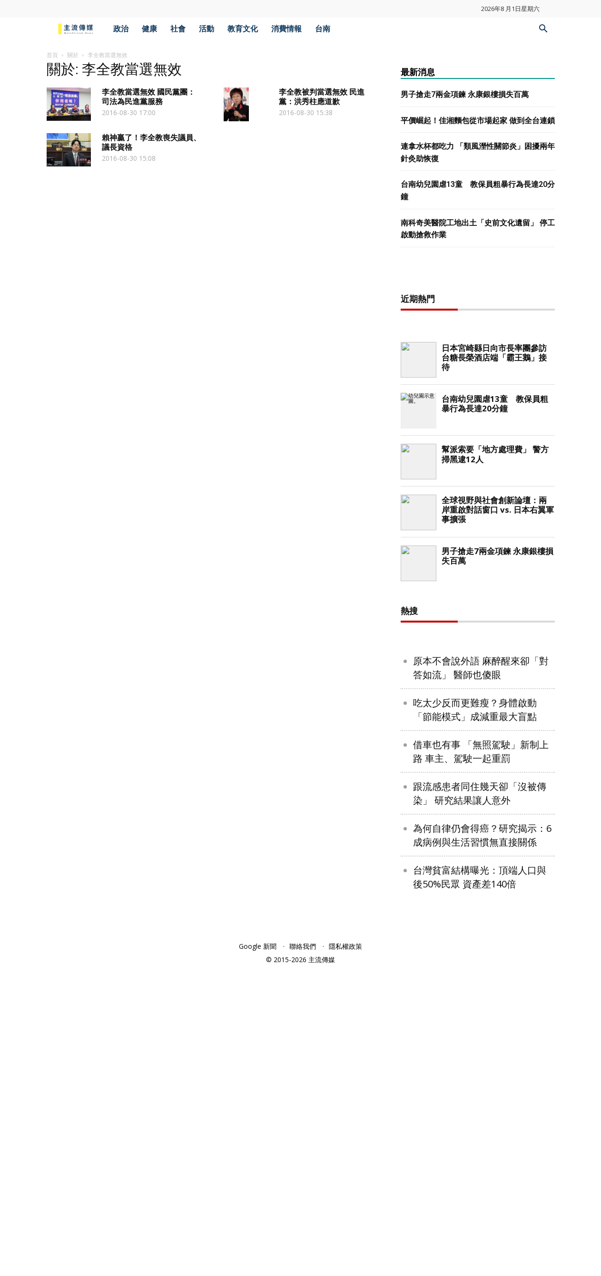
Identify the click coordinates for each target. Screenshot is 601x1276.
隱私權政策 (345, 1252)
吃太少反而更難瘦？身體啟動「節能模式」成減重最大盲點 (475, 1016)
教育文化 (242, 29)
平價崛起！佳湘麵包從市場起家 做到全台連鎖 (478, 120)
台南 (322, 29)
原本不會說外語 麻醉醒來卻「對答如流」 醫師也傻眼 (481, 974)
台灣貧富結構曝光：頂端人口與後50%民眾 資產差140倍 (479, 1183)
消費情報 (286, 29)
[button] (543, 29)
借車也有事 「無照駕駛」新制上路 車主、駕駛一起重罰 (481, 1058)
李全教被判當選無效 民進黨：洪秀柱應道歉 (322, 97)
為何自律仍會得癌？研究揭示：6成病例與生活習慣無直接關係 (482, 1142)
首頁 (52, 55)
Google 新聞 (257, 1252)
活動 (206, 29)
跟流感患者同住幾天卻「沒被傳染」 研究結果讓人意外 (479, 1100)
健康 (149, 29)
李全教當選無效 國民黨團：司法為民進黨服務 (148, 97)
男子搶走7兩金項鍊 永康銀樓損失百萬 (465, 94)
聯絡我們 (302, 1252)
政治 (120, 29)
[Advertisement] (477, 426)
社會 (178, 29)
